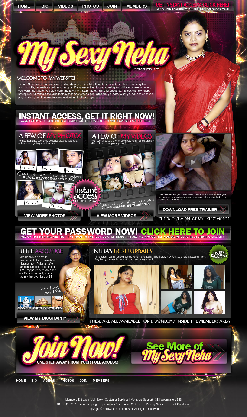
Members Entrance (77, 399)
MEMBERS (101, 380)
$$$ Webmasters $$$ (168, 399)
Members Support (142, 399)
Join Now (97, 399)
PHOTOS (67, 380)
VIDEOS (49, 380)
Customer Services (116, 399)
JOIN (83, 380)
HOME (21, 380)
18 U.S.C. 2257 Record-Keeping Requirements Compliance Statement (100, 404)
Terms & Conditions (178, 404)
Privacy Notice (155, 404)
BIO (34, 380)
